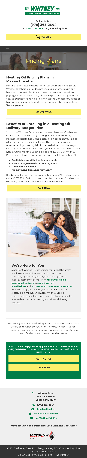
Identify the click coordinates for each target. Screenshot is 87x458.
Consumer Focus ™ (45, 451)
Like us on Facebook (46, 413)
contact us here (34, 28)
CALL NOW (44, 188)
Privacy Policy (61, 455)
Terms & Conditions (41, 455)
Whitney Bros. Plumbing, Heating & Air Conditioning (45, 448)
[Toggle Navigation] (43, 49)
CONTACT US (44, 112)
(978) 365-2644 (43, 25)
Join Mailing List (46, 409)
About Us (23, 455)
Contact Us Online (46, 418)
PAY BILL (43, 37)
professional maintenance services (52, 286)
